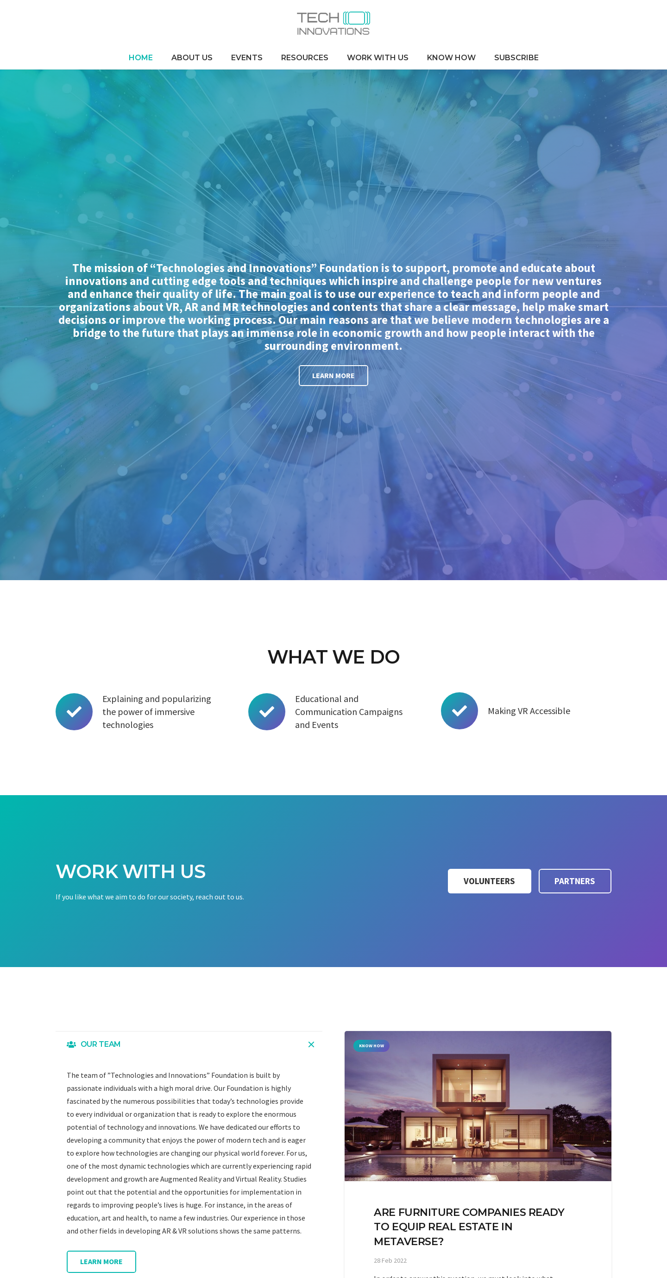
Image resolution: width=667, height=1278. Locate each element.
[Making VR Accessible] (464, 710)
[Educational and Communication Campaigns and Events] (271, 711)
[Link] (333, 23)
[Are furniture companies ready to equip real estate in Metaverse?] (478, 1106)
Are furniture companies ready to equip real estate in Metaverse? (469, 1227)
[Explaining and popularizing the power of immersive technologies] (79, 711)
